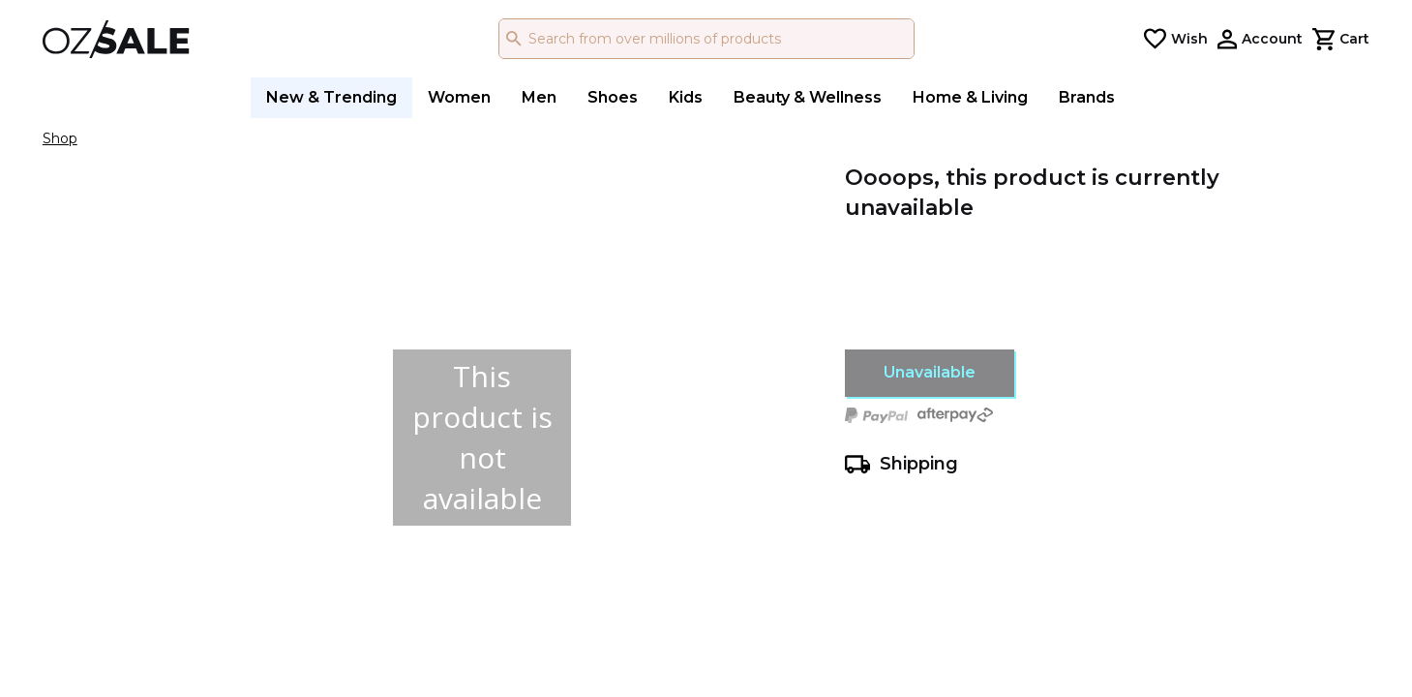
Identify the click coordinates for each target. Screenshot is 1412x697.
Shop (60, 138)
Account (1272, 38)
